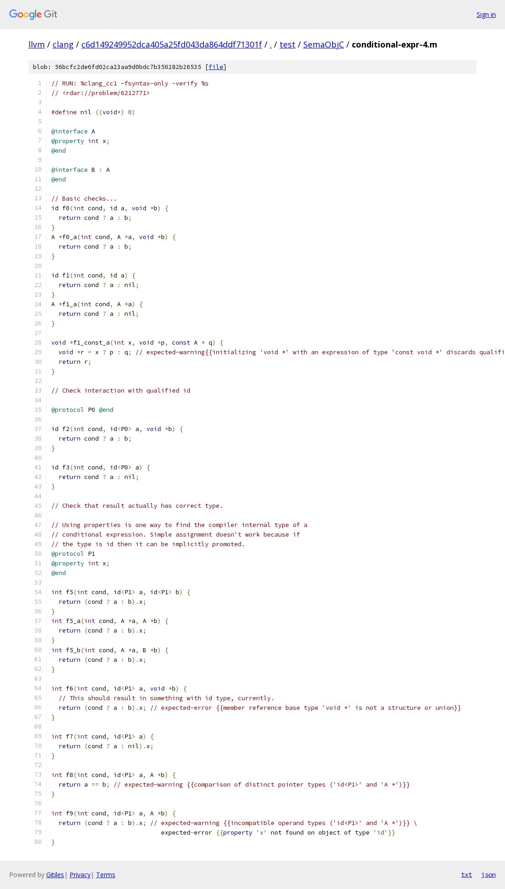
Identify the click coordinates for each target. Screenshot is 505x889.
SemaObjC (323, 44)
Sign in (486, 14)
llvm (36, 44)
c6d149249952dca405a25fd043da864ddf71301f (171, 44)
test (287, 44)
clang (63, 44)
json (488, 874)
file (216, 67)
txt (466, 874)
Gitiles (55, 874)
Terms (105, 874)
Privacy (80, 874)
